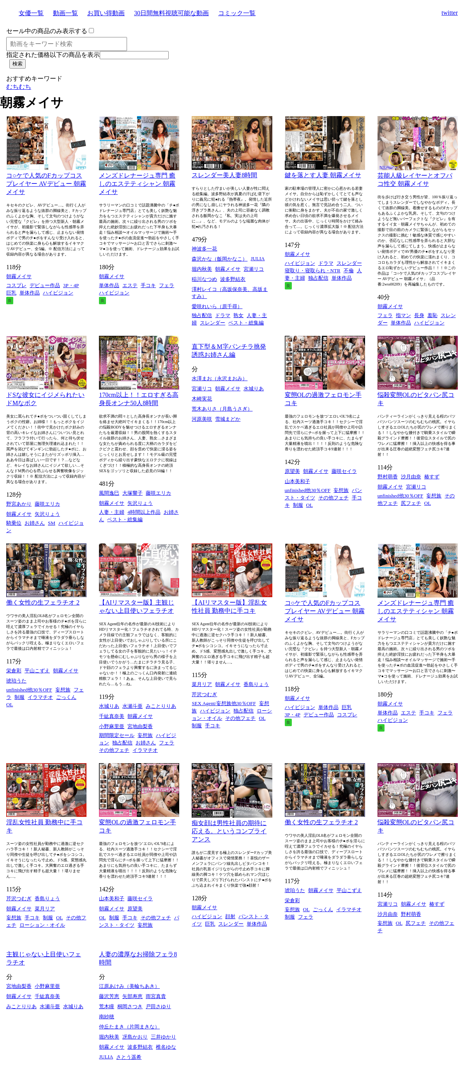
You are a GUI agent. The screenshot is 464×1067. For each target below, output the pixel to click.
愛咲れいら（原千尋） (217, 306)
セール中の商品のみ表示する (46, 31)
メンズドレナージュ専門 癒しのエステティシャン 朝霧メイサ (137, 183)
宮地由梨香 (140, 726)
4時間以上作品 (144, 512)
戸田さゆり (158, 1006)
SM (51, 523)
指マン (403, 315)
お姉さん (35, 523)
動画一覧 (65, 13)
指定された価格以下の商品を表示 (53, 54)
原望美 (292, 471)
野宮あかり (19, 504)
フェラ (166, 285)
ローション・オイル (42, 925)
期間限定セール (116, 735)
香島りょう (256, 684)
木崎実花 (202, 399)
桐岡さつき (130, 1006)
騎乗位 (13, 523)
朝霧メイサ (19, 276)
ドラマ (222, 315)
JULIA (258, 258)
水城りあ (253, 389)
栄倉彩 (13, 671)
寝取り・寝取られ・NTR (313, 270)
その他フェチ (333, 498)
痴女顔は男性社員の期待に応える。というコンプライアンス (229, 831)
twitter (449, 12)
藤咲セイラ (344, 471)
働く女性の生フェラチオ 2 (42, 602)
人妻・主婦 (111, 512)
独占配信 (202, 315)
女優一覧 (31, 13)
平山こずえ (37, 671)
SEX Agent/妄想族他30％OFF (224, 703)
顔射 (230, 916)
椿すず (431, 477)
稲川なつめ (204, 279)
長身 (419, 315)
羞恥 (432, 315)
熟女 (238, 315)
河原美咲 (202, 419)
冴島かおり (135, 1037)
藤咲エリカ (47, 504)
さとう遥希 (128, 1057)
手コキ (148, 285)
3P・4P (71, 285)
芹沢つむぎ (204, 694)
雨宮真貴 (156, 996)
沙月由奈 (411, 477)
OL (309, 505)
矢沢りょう (47, 514)
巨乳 (11, 293)
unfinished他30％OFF (308, 490)
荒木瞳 (106, 1006)
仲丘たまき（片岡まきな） (129, 1027)
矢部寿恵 (132, 996)
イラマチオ (40, 697)
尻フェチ (411, 503)
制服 (298, 505)
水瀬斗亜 (132, 706)
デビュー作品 (45, 285)
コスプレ (16, 285)
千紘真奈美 (111, 716)
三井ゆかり (163, 1037)
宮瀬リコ (253, 269)
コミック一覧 (237, 13)
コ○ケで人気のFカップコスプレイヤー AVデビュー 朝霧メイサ (46, 183)
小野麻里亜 (111, 726)
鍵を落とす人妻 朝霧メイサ (323, 175)
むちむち (18, 86)
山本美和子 (297, 481)
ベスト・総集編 (246, 323)
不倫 (349, 270)
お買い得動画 (106, 13)
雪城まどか (227, 419)
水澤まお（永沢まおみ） (219, 378)
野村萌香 (388, 477)
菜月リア (202, 684)
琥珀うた (16, 681)
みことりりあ (161, 706)
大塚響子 (132, 493)
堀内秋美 (202, 269)
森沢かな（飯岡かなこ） (219, 259)
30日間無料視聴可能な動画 (171, 13)
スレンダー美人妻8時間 (224, 175)
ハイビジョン (58, 293)
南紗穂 (106, 1016)
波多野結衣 (232, 279)
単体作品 (29, 293)
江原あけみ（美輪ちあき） (129, 986)
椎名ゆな (166, 1047)
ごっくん (66, 697)
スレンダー (212, 323)
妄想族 (341, 490)
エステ (130, 285)
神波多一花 (204, 249)
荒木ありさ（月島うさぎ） (222, 409)
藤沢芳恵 (109, 996)
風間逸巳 (109, 493)
